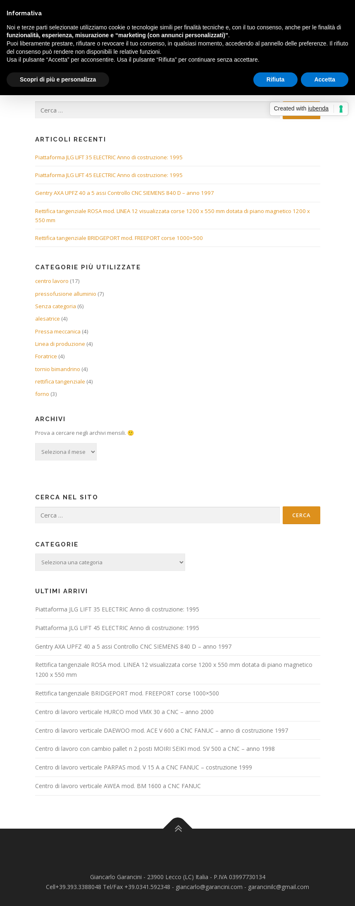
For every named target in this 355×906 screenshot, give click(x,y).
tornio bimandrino (57, 369)
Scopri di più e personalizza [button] (58, 79)
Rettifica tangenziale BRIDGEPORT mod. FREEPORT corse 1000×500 (119, 238)
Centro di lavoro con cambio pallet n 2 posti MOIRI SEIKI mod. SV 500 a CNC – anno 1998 (155, 749)
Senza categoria (55, 306)
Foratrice (46, 356)
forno (42, 394)
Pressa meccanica (58, 331)
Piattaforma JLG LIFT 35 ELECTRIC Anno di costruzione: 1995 (109, 157)
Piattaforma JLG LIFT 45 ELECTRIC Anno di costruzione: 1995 (109, 175)
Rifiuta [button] (276, 79)
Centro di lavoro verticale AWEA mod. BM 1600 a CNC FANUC (118, 786)
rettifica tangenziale (60, 381)
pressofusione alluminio (65, 293)
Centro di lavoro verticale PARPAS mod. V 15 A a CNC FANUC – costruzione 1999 (143, 767)
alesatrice (47, 318)
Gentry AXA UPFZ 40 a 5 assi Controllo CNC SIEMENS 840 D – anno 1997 (124, 193)
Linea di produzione (60, 344)
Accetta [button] (324, 79)
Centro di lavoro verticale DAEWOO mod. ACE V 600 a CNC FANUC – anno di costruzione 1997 (161, 730)
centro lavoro (52, 281)
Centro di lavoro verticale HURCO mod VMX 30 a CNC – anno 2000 (124, 712)
